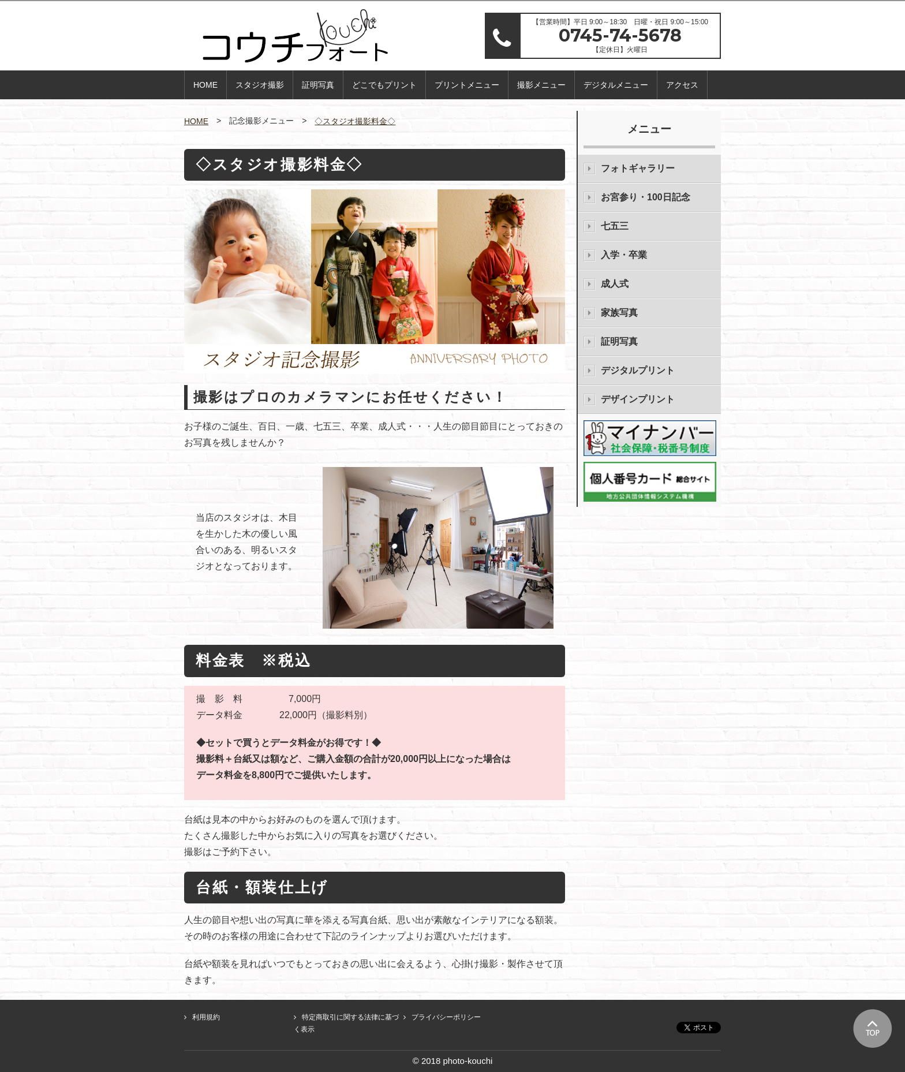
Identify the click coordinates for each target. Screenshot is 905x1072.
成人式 (615, 284)
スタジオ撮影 (259, 84)
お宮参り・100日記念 (645, 197)
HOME (205, 84)
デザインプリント (638, 399)
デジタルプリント (638, 370)
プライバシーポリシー (446, 1017)
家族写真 (619, 313)
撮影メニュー (541, 84)
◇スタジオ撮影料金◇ (355, 121)
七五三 (615, 226)
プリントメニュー (467, 84)
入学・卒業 (624, 255)
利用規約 (206, 1017)
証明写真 (318, 84)
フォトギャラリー (638, 168)
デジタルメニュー (616, 84)
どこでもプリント (384, 84)
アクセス (682, 84)
